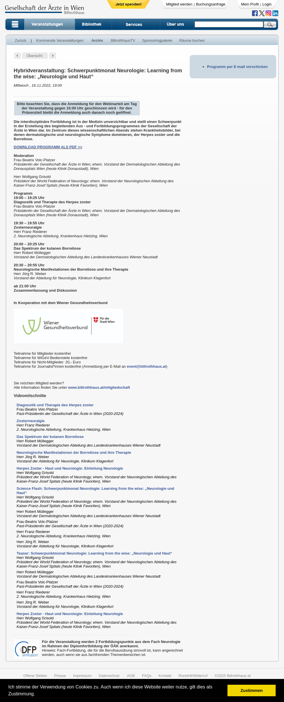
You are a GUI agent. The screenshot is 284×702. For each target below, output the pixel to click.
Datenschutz (109, 675)
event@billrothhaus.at (146, 366)
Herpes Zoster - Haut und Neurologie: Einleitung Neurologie (70, 468)
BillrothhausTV (123, 40)
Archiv (97, 40)
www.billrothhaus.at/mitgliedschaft (99, 387)
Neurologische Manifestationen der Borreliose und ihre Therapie (74, 452)
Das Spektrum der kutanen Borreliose (50, 437)
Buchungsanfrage (210, 4)
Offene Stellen (35, 675)
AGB (131, 675)
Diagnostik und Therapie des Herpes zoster (55, 405)
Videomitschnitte (30, 395)
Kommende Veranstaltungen (60, 40)
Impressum (82, 675)
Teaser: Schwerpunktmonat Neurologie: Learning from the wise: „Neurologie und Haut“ (94, 553)
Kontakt (165, 675)
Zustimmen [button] (251, 690)
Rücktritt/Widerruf (192, 675)
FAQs (147, 675)
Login (267, 4)
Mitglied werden (179, 4)
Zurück (21, 40)
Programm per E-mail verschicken (237, 66)
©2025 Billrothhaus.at (233, 675)
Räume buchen (192, 40)
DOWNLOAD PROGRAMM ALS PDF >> (48, 147)
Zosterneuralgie (31, 421)
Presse (60, 675)
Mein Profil (250, 4)
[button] (37, 694)
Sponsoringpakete (157, 40)
